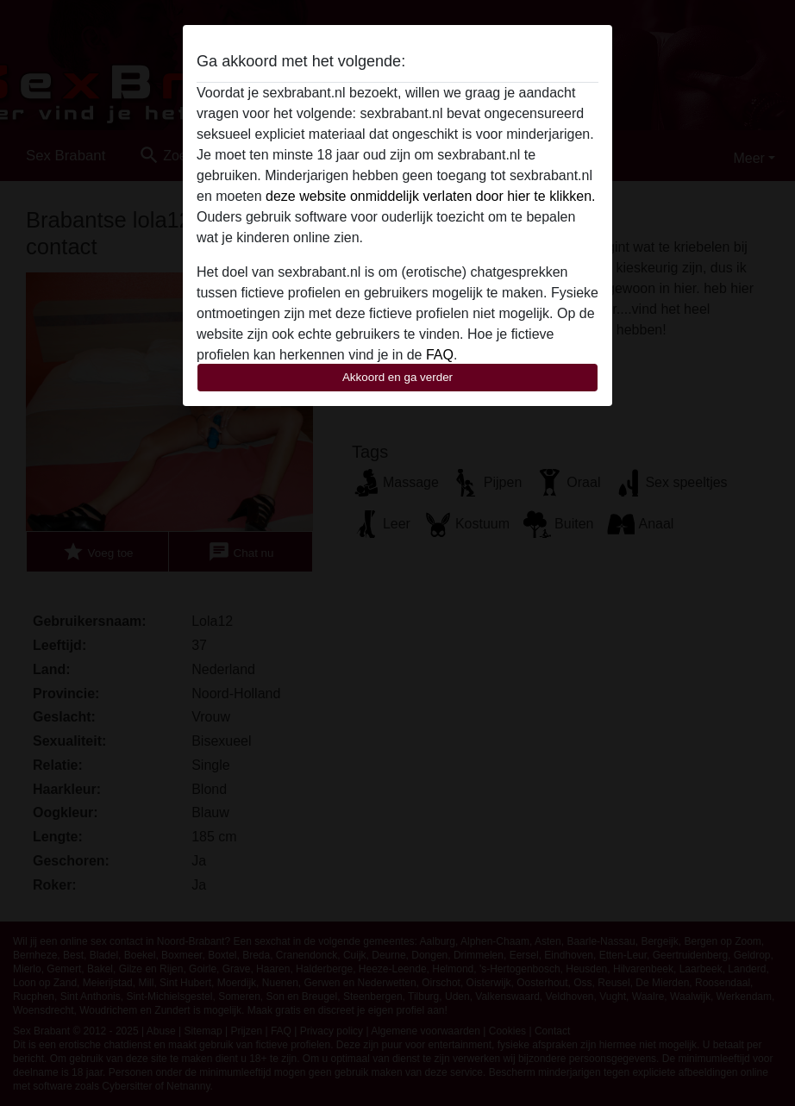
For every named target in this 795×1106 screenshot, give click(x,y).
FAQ (440, 354)
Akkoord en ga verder (397, 377)
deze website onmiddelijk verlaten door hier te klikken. (430, 196)
